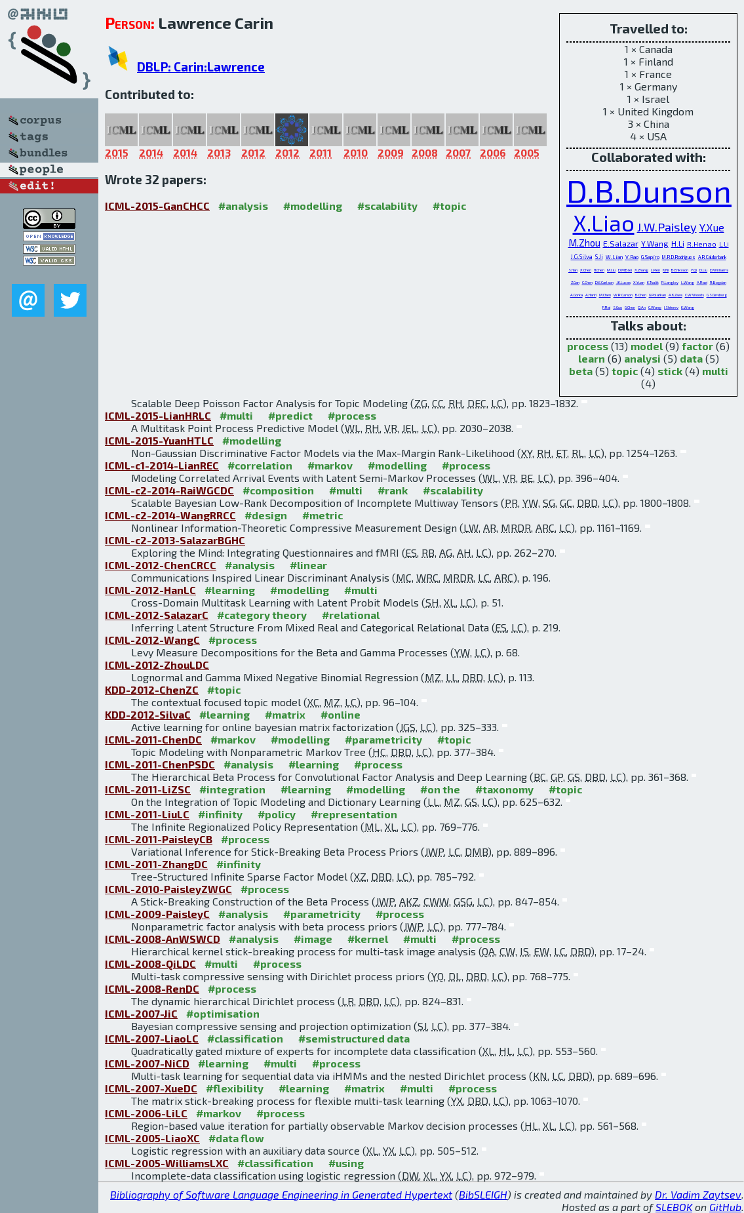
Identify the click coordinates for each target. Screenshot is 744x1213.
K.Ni (666, 270)
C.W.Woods (694, 294)
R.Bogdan (718, 282)
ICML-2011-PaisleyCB (158, 839)
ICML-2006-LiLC (146, 1113)
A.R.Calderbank (712, 257)
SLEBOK (674, 1207)
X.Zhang (641, 270)
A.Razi (702, 282)
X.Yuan (638, 282)
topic (625, 371)
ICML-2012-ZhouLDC (157, 664)
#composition (278, 490)
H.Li (677, 243)
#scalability (387, 205)
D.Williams (719, 270)
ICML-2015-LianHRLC (158, 415)
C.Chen (587, 282)
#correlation (259, 465)
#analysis (243, 205)
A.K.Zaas (675, 294)
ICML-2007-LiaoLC (152, 1038)
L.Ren (655, 270)
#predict (290, 415)
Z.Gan (575, 282)
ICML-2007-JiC (141, 1013)
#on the (440, 789)
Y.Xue (711, 227)
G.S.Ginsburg (717, 294)
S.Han (573, 270)
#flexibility (235, 1088)
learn (591, 358)
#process (352, 415)
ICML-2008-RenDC (152, 988)
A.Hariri (591, 294)
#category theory (262, 614)
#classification (245, 1038)
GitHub (725, 1207)
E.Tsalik (653, 282)
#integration (232, 789)
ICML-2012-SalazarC (156, 614)
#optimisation (223, 1013)
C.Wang (654, 307)
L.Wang (687, 282)
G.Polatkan (657, 294)
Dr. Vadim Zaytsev (698, 1194)
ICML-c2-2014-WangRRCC (170, 515)
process (587, 346)
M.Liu (611, 270)
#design (266, 515)
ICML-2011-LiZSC (148, 789)
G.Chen (630, 307)
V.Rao (631, 257)
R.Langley (669, 282)
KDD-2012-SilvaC (148, 714)
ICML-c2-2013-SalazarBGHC (175, 540)
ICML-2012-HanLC (150, 590)
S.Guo (617, 307)
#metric (322, 515)
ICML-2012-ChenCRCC (160, 565)
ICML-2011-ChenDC (153, 739)
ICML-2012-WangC (152, 639)
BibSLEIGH (483, 1194)
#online (341, 714)
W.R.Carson (623, 294)
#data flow (236, 1138)
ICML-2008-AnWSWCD (162, 938)
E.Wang (687, 307)
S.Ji (599, 256)
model (647, 346)
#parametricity (383, 739)
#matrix (285, 714)
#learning (230, 590)
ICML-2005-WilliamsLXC (167, 1163)
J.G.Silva (582, 256)
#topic (449, 205)
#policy (277, 814)
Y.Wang (655, 243)
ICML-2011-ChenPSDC (160, 764)
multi (715, 371)
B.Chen (640, 294)
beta (581, 371)
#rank (393, 490)
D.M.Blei (625, 270)
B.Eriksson (679, 270)
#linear (308, 565)
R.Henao (701, 243)
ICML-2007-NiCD (147, 1063)
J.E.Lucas (623, 282)
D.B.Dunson (649, 190)
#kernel (367, 938)
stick (669, 371)
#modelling (312, 205)
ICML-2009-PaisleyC (157, 913)
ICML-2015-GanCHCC (157, 205)
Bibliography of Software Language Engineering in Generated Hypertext (281, 1194)
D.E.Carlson (604, 282)
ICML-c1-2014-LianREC (162, 465)
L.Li (724, 244)
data (691, 358)
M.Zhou (584, 243)
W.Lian (614, 257)
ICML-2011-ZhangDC (156, 864)
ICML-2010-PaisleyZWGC (168, 889)
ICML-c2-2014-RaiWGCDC (169, 490)
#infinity (220, 814)
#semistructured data (354, 1038)
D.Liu (703, 270)
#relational (351, 614)
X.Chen (585, 270)
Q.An (642, 307)
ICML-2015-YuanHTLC (159, 440)
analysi (642, 358)
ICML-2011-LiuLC (147, 814)
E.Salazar (620, 244)
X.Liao (604, 222)
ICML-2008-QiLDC (150, 963)
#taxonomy (504, 789)
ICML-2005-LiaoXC (152, 1138)
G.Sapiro (650, 257)
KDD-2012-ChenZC (152, 689)
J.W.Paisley (667, 227)
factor (697, 346)
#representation (354, 814)
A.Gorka (576, 294)
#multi (236, 415)
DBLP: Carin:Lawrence (201, 66)
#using (346, 1163)
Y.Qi (694, 270)
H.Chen (599, 270)
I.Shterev (671, 307)
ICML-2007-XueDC (151, 1088)
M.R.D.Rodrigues (678, 257)
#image (313, 938)
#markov (330, 465)
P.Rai (606, 307)
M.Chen (605, 294)
